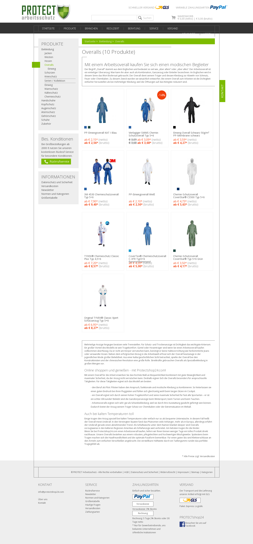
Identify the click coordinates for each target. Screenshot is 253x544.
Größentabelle (49, 197)
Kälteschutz (51, 92)
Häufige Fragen (92, 504)
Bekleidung (105, 41)
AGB (126, 472)
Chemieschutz (52, 96)
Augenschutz (48, 108)
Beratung (128, 28)
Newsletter (47, 190)
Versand (164, 28)
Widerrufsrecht (167, 472)
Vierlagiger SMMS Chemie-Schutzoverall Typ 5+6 (145, 134)
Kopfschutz (47, 104)
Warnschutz (51, 88)
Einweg (52, 68)
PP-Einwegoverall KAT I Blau (100, 132)
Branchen (88, 28)
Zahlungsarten (92, 511)
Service (146, 28)
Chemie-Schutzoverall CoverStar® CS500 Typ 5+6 (190, 196)
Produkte (68, 28)
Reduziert (108, 28)
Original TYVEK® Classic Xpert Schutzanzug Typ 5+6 (101, 319)
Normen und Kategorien (55, 193)
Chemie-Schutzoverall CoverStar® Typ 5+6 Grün (190, 257)
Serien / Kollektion (54, 80)
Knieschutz (50, 76)
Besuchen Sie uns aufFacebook (195, 524)
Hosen (48, 61)
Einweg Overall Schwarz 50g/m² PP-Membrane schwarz (193, 134)
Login (208, 28)
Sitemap (195, 472)
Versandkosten (49, 186)
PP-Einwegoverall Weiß (143, 194)
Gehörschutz (48, 116)
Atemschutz (48, 112)
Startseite (47, 28)
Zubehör (46, 123)
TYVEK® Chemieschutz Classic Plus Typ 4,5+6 (101, 257)
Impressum (183, 472)
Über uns (42, 499)
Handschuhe (48, 100)
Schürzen (49, 72)
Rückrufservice (92, 490)
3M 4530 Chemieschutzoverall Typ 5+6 (101, 196)
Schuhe (45, 119)
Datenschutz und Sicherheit (57, 182)
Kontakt (42, 502)
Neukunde (190, 28)
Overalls (119, 41)
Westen (48, 57)
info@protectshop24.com (51, 491)
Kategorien (207, 472)
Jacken (48, 53)
